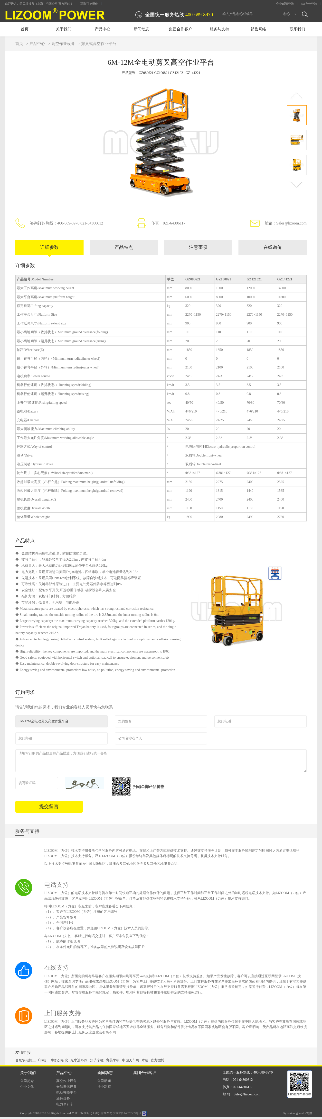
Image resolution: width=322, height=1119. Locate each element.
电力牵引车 (64, 1106)
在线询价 (272, 248)
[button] (296, 95)
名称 (286, 14)
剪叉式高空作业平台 (98, 44)
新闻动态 (141, 29)
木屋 (145, 1062)
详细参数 (49, 248)
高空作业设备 (63, 44)
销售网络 (258, 29)
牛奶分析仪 (59, 1062)
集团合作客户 (180, 29)
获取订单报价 (89, 3)
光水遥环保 (78, 1062)
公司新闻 (104, 1082)
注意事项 (198, 248)
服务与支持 (219, 29)
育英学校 (113, 1062)
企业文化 (27, 1088)
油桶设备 (63, 1100)
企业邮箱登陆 (285, 3)
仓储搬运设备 (66, 1088)
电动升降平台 (66, 1094)
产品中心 (102, 29)
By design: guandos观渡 (297, 1115)
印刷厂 (43, 1062)
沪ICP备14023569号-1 (127, 1115)
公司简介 (27, 1082)
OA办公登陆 (309, 3)
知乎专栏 (97, 1062)
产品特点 (123, 248)
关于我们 (63, 29)
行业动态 (104, 1088)
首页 (24, 29)
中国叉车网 (130, 1062)
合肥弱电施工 (25, 1062)
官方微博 (157, 1062)
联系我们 (297, 29)
